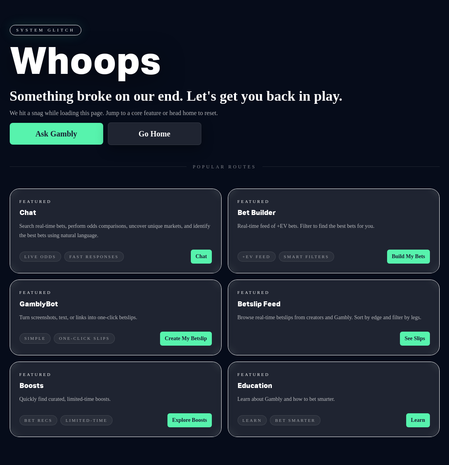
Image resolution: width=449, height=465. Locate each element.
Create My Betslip (186, 338)
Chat (201, 256)
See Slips (415, 338)
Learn (418, 420)
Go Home (155, 133)
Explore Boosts (189, 420)
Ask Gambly (56, 133)
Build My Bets (408, 256)
